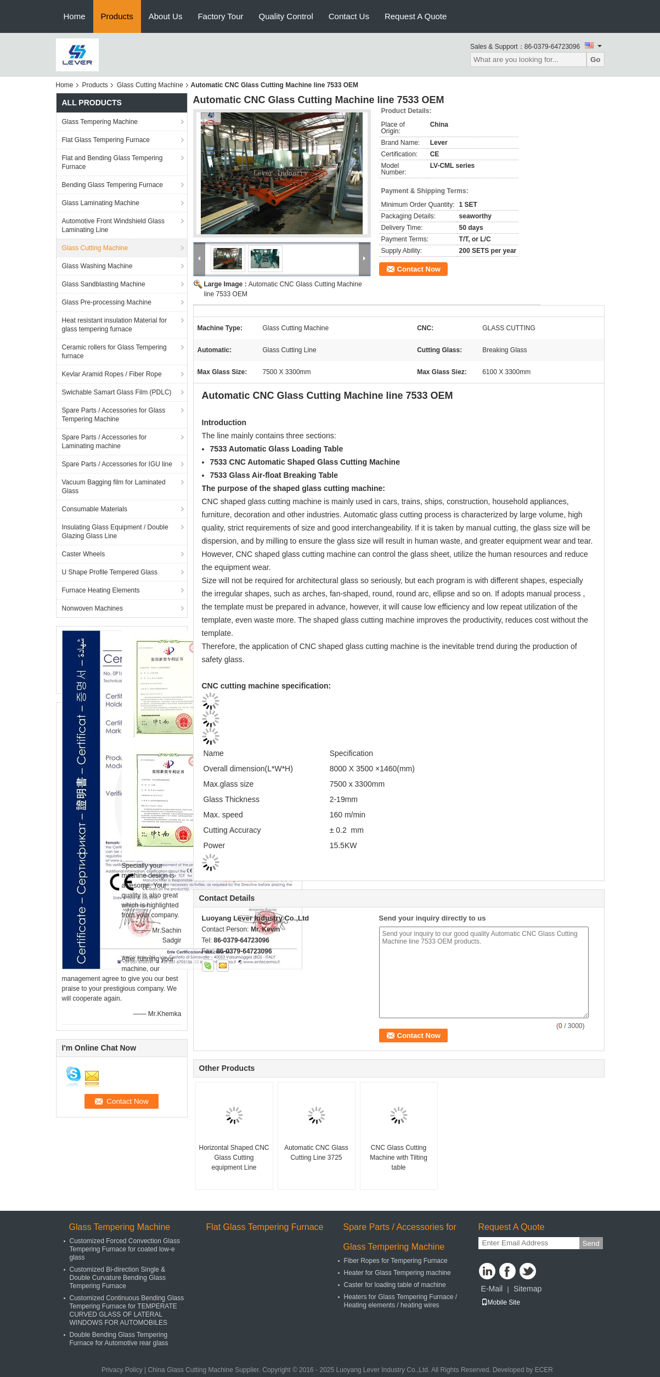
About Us (166, 16)
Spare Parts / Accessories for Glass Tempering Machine (114, 415)
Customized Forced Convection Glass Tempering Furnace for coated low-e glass (125, 1249)
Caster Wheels (83, 554)
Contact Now (419, 269)
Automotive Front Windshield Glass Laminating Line (113, 225)
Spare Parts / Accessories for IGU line (117, 464)
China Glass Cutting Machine (190, 1370)
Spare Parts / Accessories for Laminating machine (104, 441)
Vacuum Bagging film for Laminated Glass (114, 486)
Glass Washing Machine (97, 266)
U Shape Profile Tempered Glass (110, 572)
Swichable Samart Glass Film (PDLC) (117, 392)
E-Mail (492, 1288)
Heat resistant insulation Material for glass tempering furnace (114, 325)
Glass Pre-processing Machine (106, 302)
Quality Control (286, 16)
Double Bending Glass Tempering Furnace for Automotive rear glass (119, 1339)
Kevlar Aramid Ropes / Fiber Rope (112, 374)
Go (595, 59)
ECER (544, 1370)
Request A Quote (416, 16)
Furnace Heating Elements (101, 590)
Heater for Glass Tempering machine (397, 1273)
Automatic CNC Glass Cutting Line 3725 (316, 1152)
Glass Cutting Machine (150, 85)
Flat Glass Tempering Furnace (106, 140)
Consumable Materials (94, 509)
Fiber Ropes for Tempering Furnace (396, 1261)
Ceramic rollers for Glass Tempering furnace (114, 351)
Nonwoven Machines (92, 608)
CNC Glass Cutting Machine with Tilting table (398, 1157)
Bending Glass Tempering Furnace (112, 185)
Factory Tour (220, 16)
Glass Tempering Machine (100, 122)
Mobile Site (500, 1302)
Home (75, 16)
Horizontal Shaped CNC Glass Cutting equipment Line (234, 1157)
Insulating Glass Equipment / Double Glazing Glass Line (115, 531)
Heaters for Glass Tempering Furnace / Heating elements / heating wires (401, 1301)
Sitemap (527, 1288)
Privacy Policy (122, 1370)
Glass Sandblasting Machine (103, 284)
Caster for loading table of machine (395, 1285)
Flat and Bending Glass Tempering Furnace (112, 162)
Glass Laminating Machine (100, 203)
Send (591, 1243)
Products (117, 16)
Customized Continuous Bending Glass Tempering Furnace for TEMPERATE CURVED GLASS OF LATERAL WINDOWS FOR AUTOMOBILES (127, 1310)
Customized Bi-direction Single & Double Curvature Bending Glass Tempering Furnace (118, 1278)
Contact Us (349, 16)
